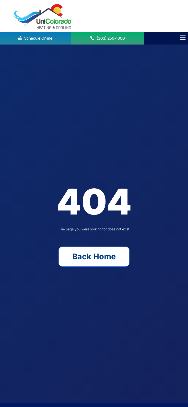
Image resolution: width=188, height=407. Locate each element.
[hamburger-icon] (182, 38)
